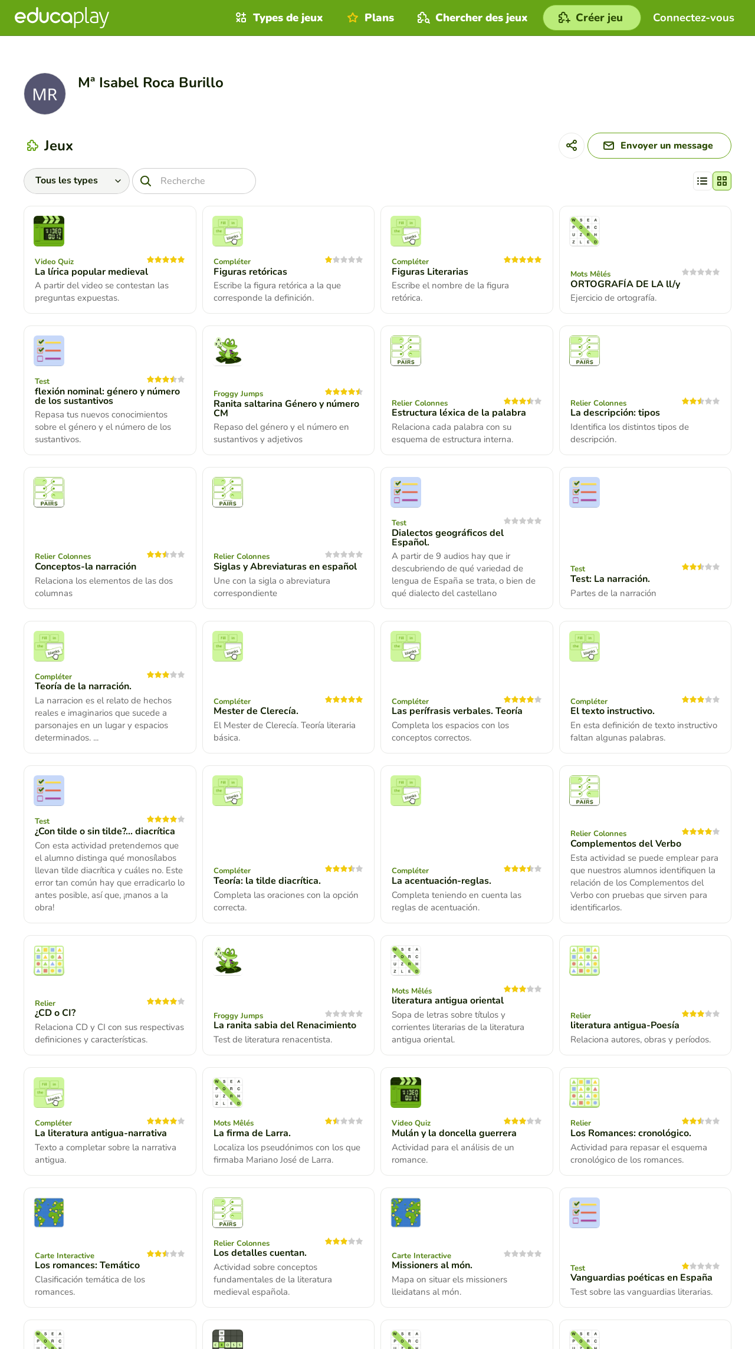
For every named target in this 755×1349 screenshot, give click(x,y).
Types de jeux (277, 18)
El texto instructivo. (612, 711)
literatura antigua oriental (448, 1000)
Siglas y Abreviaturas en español (285, 566)
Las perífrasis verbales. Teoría (457, 711)
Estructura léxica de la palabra (459, 412)
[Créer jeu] (592, 18)
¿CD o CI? (55, 1013)
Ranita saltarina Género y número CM (286, 408)
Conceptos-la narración (85, 566)
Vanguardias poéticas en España (641, 1277)
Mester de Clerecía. (256, 711)
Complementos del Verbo (625, 843)
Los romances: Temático (87, 1265)
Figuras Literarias (430, 272)
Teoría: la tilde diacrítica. (267, 881)
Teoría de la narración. (83, 686)
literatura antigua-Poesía (625, 1025)
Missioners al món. (432, 1265)
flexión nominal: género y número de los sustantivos (107, 396)
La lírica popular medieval (91, 272)
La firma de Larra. (252, 1133)
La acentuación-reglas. (441, 881)
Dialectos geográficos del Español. (448, 537)
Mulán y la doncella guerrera (454, 1133)
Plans (369, 18)
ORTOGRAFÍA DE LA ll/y (625, 284)
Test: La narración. (610, 579)
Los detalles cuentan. (260, 1253)
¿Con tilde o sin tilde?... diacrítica (105, 831)
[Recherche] (194, 181)
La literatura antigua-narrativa (101, 1133)
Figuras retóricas (250, 272)
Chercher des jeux (471, 18)
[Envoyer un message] (659, 146)
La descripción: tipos (615, 412)
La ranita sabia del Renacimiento (285, 1025)
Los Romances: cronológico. (630, 1133)
